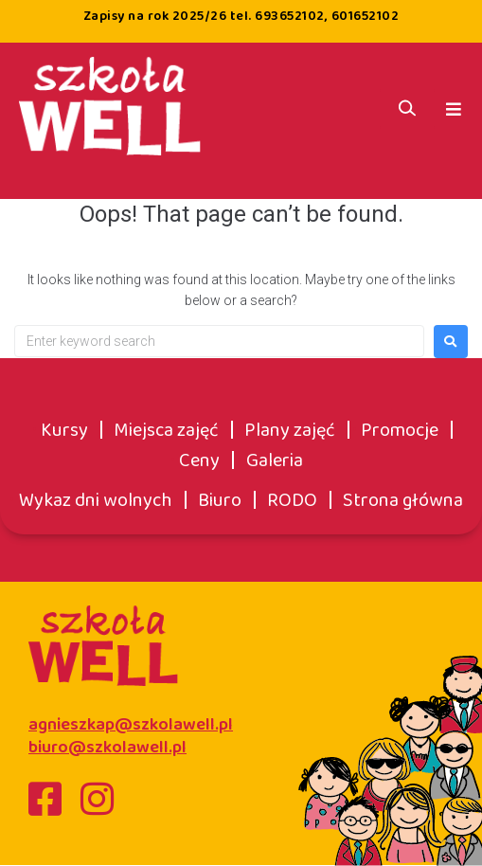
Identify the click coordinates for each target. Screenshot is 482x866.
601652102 (365, 16)
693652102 (290, 16)
